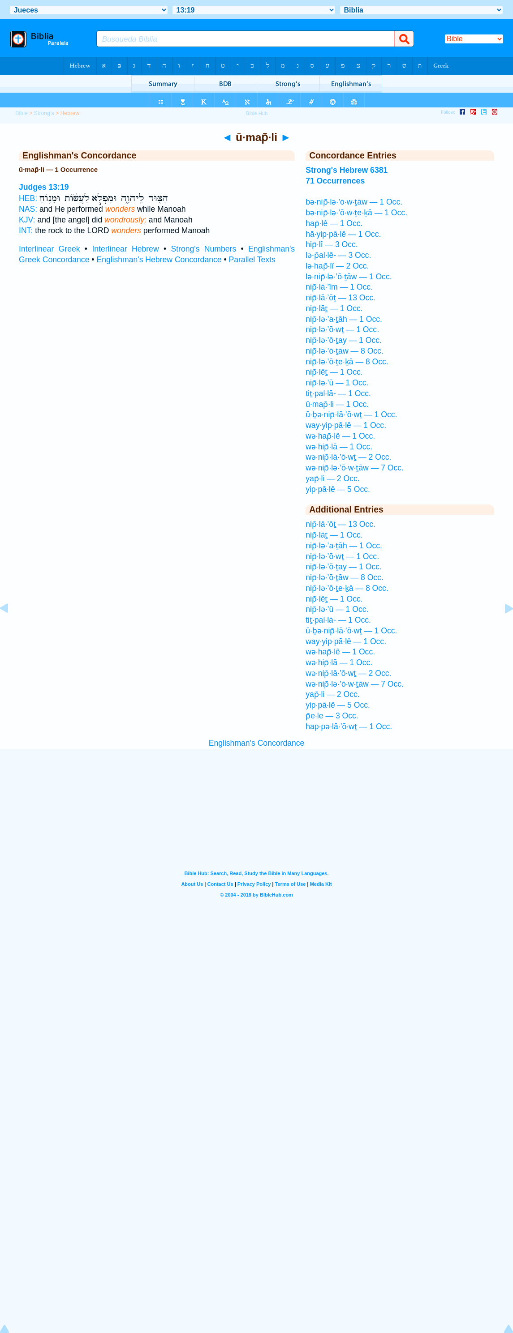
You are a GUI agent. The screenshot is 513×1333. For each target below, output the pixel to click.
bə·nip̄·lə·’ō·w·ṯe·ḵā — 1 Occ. (356, 212)
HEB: (28, 198)
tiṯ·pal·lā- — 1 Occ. (338, 393)
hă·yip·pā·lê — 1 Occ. (343, 234)
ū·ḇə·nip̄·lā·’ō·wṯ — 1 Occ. (351, 414)
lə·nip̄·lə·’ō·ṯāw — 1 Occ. (349, 276)
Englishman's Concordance (257, 743)
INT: (26, 230)
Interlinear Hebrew (125, 248)
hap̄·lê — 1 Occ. (334, 223)
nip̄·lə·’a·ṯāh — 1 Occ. (344, 319)
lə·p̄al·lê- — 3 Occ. (338, 255)
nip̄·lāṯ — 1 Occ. (334, 308)
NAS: (28, 209)
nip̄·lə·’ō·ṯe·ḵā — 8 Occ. (347, 361)
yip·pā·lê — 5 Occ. (338, 489)
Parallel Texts (251, 259)
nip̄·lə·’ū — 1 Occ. (337, 382)
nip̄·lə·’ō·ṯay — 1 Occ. (344, 340)
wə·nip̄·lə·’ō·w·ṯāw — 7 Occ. (355, 467)
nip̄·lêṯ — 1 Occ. (334, 371)
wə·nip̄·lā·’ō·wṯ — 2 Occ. (348, 457)
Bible (21, 113)
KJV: (27, 219)
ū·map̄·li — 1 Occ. (337, 404)
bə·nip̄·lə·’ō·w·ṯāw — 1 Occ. (354, 201)
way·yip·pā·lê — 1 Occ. (346, 425)
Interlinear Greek (49, 248)
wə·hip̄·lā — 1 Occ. (339, 446)
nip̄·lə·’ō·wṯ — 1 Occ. (342, 329)
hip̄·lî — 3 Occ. (332, 244)
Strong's (44, 113)
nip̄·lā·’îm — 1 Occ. (339, 286)
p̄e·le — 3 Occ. (332, 715)
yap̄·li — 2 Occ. (333, 478)
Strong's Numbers (203, 248)
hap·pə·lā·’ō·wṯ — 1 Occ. (349, 726)
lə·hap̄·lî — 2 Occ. (337, 265)
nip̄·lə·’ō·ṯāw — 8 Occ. (345, 350)
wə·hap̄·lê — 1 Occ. (340, 436)
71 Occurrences (335, 180)
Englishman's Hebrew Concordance (158, 259)
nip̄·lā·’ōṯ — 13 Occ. (340, 297)
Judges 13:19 (44, 187)
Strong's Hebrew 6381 (347, 170)
